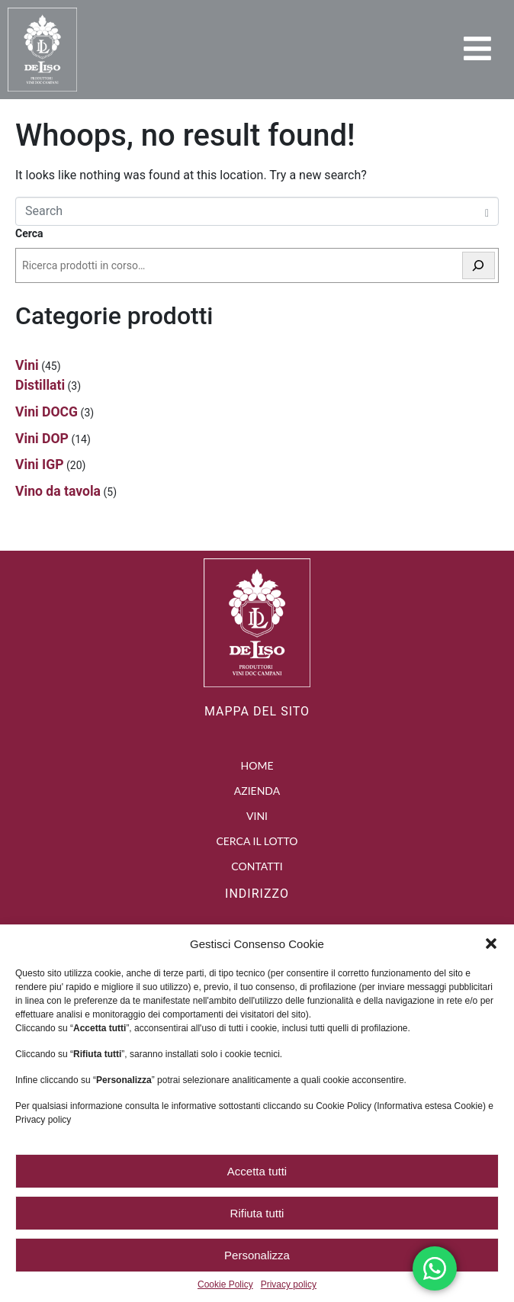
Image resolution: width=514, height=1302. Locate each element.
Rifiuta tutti (257, 1213)
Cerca (29, 233)
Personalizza (257, 1255)
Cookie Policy (225, 1285)
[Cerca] (479, 266)
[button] (491, 943)
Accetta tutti (257, 1171)
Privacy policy (288, 1285)
